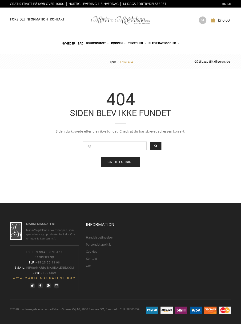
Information (37, 19)
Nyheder (68, 43)
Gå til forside (121, 162)
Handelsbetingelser (99, 237)
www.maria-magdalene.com (44, 278)
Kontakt (57, 19)
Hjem (112, 62)
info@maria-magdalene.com (50, 267)
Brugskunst (96, 43)
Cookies (91, 251)
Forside (17, 19)
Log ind (226, 4)
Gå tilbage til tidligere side (212, 61)
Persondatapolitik (98, 244)
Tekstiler (135, 43)
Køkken (117, 43)
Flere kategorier (162, 43)
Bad (81, 43)
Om (88, 265)
